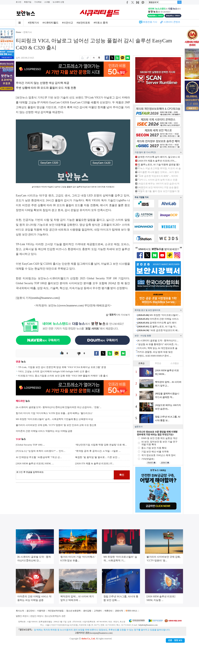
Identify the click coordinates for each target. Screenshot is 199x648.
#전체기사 (33, 22)
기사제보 (38, 2)
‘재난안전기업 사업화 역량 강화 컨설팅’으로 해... (101, 445)
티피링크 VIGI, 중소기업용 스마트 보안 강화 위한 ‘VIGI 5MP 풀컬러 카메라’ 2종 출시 (63, 376)
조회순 (141, 363)
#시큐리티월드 (50, 22)
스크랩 (47, 2)
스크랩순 (174, 363)
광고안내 (30, 611)
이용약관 (41, 611)
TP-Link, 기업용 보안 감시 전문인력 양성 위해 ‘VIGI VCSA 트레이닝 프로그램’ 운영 (62, 367)
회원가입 (27, 2)
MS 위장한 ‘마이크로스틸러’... (158, 315)
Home (18, 32)
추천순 (158, 363)
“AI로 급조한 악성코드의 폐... (158, 330)
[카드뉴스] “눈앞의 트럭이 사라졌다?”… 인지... (40, 451)
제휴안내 (108, 611)
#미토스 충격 (101, 22)
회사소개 (20, 611)
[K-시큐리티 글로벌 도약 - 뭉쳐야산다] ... (157, 340)
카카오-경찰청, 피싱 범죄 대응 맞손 (155, 352)
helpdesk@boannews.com (147, 625)
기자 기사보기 (118, 315)
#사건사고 (67, 22)
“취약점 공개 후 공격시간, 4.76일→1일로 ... (98, 451)
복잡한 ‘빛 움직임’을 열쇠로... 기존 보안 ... (97, 457)
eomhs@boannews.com (45, 297)
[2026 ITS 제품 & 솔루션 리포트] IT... (94, 463)
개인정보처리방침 (55, 611)
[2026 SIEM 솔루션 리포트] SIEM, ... (35, 463)
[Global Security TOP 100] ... (30, 445)
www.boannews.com (71, 305)
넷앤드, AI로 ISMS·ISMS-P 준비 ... (154, 356)
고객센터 (98, 611)
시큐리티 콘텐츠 (172, 22)
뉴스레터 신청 (58, 2)
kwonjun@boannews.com (101, 633)
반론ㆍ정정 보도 (175, 640)
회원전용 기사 (150, 22)
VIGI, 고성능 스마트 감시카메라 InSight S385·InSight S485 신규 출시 (54, 371)
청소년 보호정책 (73, 611)
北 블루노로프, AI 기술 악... (157, 326)
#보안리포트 (83, 22)
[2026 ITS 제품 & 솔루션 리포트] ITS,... (157, 161)
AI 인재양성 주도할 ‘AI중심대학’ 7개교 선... (39, 457)
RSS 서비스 (132, 611)
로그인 (18, 2)
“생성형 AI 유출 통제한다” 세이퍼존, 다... (158, 344)
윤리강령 (87, 611)
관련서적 (119, 611)
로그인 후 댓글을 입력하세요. (65, 474)
